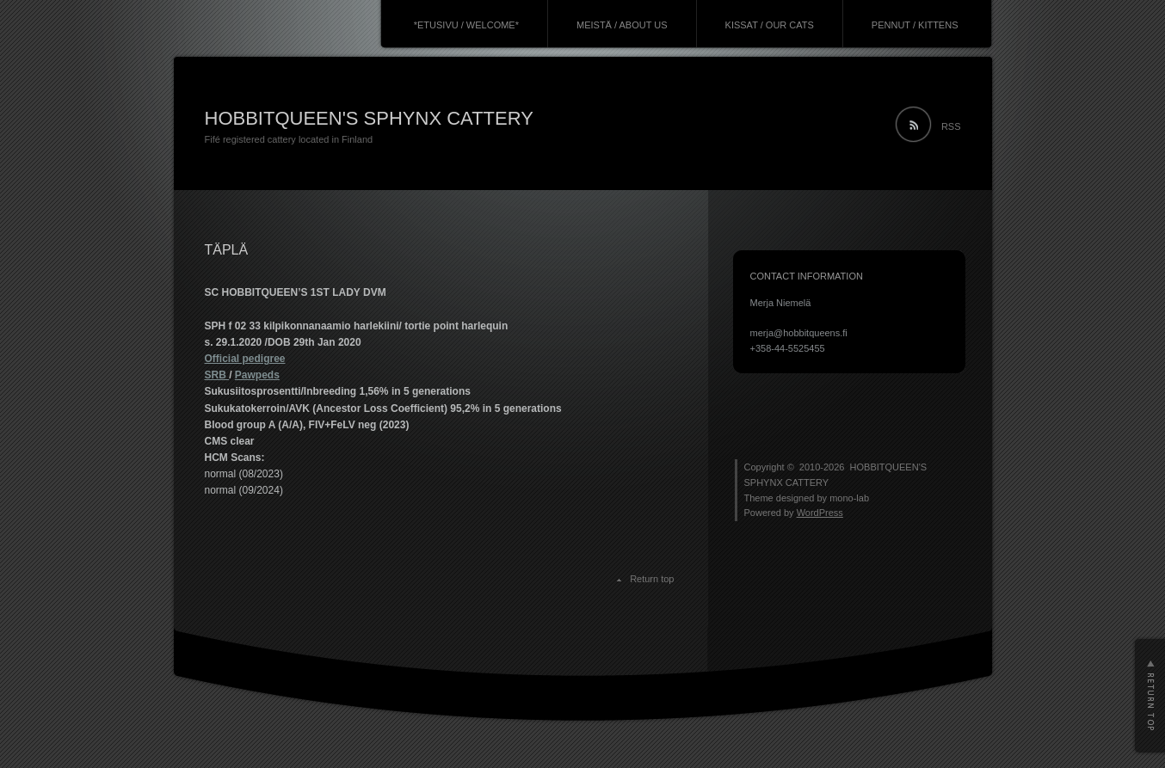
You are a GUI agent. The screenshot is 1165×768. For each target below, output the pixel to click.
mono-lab (849, 498)
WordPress (820, 512)
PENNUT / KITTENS (915, 25)
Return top (652, 579)
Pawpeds (257, 375)
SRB (217, 375)
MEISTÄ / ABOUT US (622, 25)
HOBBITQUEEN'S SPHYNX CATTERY (369, 118)
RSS (951, 126)
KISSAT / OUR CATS (769, 25)
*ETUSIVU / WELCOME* (466, 25)
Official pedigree (245, 359)
